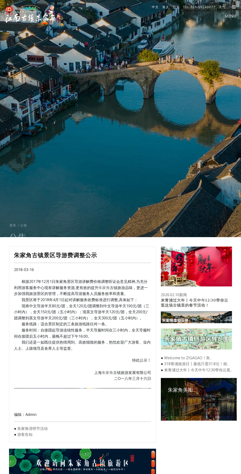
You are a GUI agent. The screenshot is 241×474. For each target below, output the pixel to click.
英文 (165, 7)
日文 (176, 7)
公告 (23, 235)
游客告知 (24, 434)
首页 (12, 235)
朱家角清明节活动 (32, 428)
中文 (155, 7)
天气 (222, 7)
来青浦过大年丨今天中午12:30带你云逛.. (198, 370)
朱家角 (104, 287)
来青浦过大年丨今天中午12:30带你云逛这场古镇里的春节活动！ (194, 303)
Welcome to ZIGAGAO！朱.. (187, 357)
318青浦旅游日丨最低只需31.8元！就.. (196, 363)
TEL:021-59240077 (199, 7)
